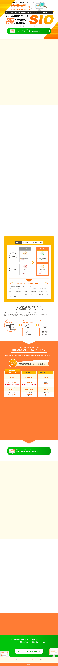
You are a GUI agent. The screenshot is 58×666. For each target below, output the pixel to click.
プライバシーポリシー (37, 659)
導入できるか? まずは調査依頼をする (30, 651)
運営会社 (17, 659)
